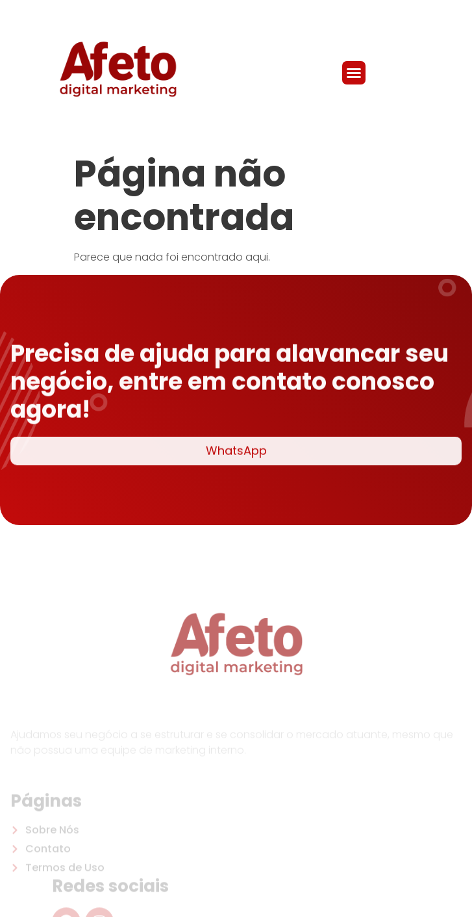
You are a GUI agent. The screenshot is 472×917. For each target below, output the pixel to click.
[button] (354, 72)
